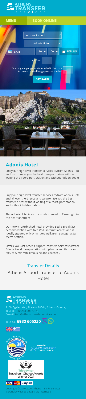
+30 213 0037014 (26, 311)
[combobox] (43, 43)
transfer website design (21, 391)
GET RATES (42, 79)
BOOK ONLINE (44, 20)
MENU (11, 20)
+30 (26, 321)
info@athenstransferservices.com (36, 314)
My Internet (42, 391)
